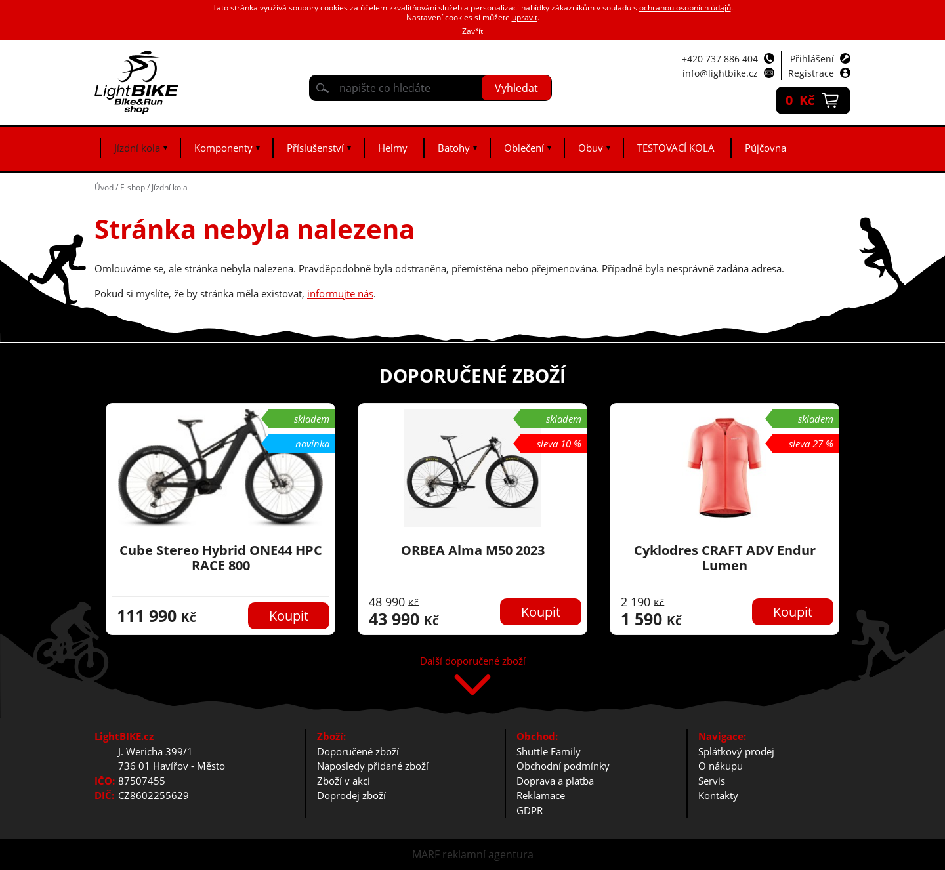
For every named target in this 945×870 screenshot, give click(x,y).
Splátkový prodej (736, 751)
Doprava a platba (555, 780)
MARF (426, 854)
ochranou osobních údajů (685, 7)
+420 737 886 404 (720, 58)
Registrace (811, 73)
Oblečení (524, 147)
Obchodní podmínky (563, 765)
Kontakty (718, 795)
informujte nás (340, 293)
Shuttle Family (548, 751)
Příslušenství (315, 147)
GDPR (529, 810)
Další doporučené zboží (473, 661)
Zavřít (472, 31)
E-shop (132, 187)
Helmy (393, 147)
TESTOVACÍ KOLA (676, 147)
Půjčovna (765, 147)
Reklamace (540, 795)
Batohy (454, 147)
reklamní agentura (488, 854)
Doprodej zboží (351, 795)
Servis (711, 780)
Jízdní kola (137, 147)
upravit (524, 17)
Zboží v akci (343, 780)
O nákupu (720, 765)
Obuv (590, 147)
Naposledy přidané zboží (373, 765)
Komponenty (223, 147)
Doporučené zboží (358, 751)
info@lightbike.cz (720, 73)
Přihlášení (812, 58)
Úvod (104, 187)
